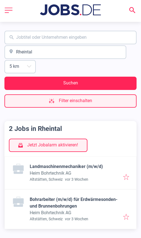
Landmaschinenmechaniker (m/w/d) (66, 166)
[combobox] (70, 37)
